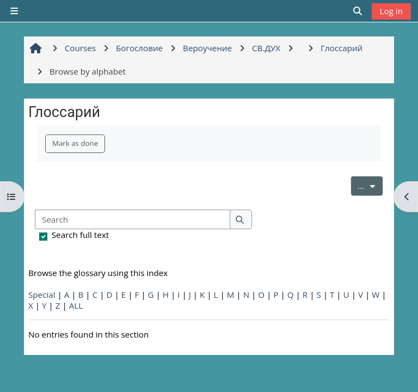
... (370, 185)
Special (42, 294)
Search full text (80, 234)
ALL (76, 305)
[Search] (133, 220)
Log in (391, 10)
